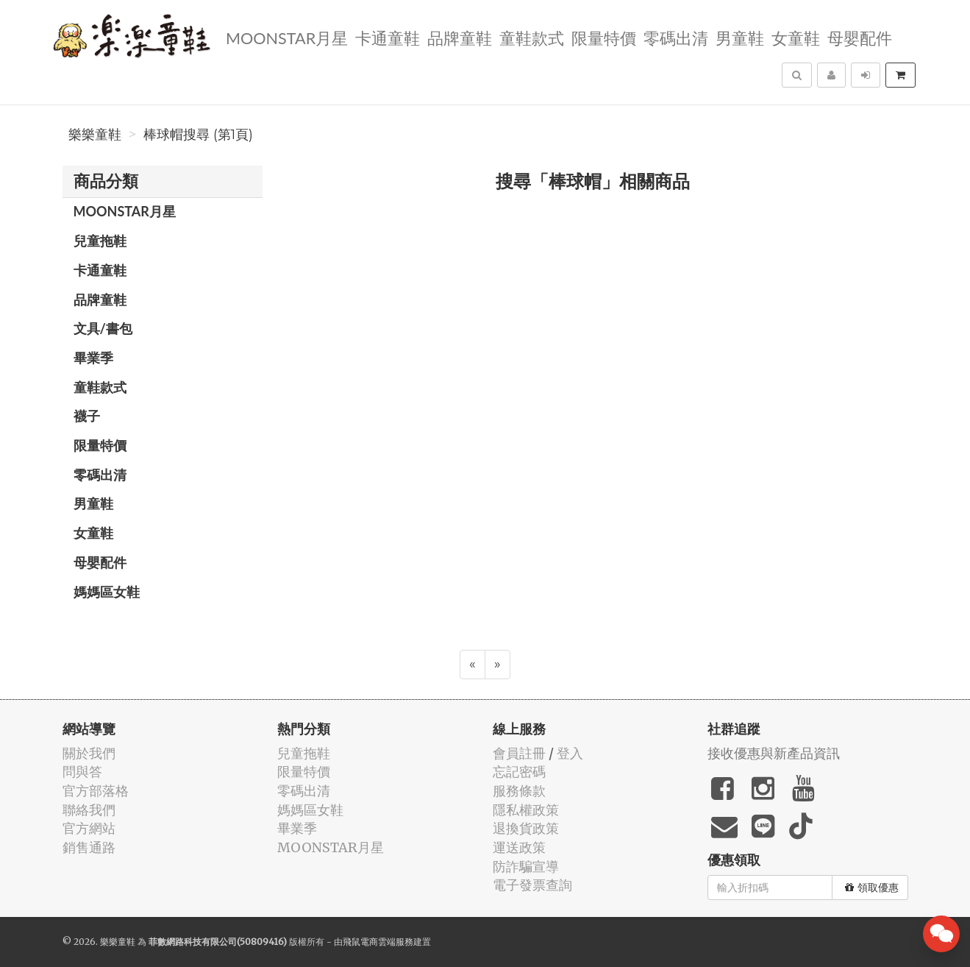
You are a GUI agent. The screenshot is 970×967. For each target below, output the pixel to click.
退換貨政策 (526, 828)
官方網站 (89, 828)
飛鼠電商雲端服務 (378, 941)
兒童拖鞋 (100, 241)
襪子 (87, 416)
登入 (570, 753)
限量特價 (603, 37)
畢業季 (93, 358)
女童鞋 (795, 37)
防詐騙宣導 (526, 866)
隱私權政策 (526, 809)
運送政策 (519, 847)
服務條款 (519, 790)
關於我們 (89, 753)
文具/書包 (103, 328)
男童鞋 (739, 37)
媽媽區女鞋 (107, 592)
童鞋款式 (531, 37)
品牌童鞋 (459, 37)
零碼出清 (675, 37)
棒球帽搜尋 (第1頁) (198, 135)
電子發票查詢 (532, 884)
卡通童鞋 (386, 37)
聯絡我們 (89, 809)
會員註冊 (519, 753)
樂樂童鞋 (94, 135)
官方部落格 (96, 790)
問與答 (82, 771)
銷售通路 (89, 847)
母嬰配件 (859, 37)
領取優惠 (872, 887)
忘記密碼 (519, 771)
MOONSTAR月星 (286, 37)
